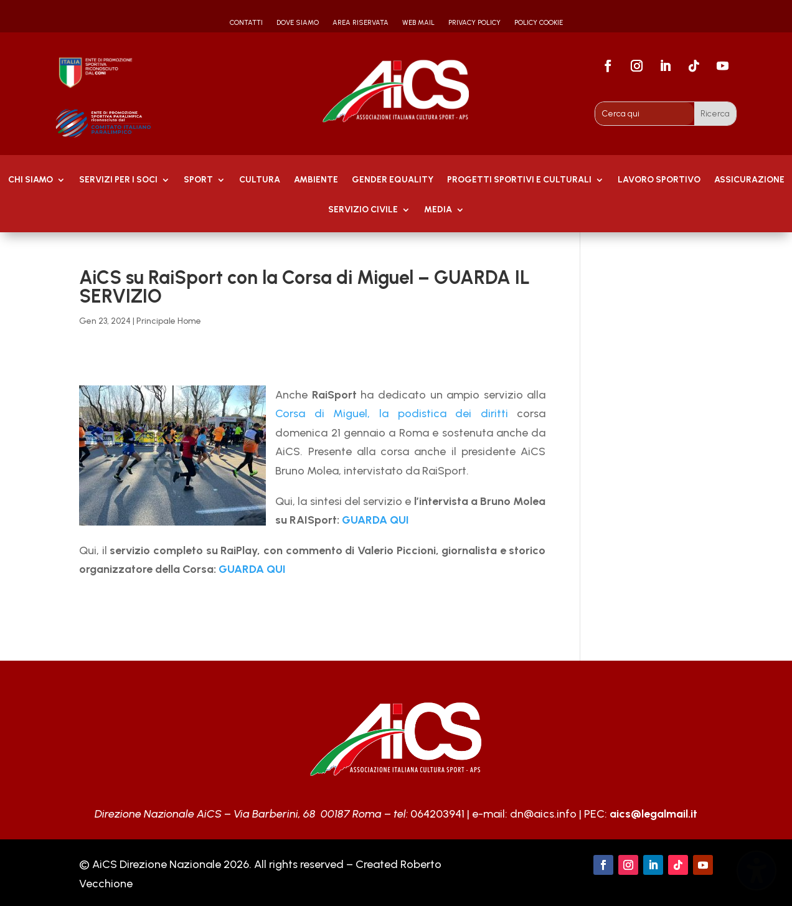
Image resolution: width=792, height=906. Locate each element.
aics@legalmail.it (653, 814)
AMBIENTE (316, 180)
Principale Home (168, 321)
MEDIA (438, 210)
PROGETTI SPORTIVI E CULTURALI (519, 180)
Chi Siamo (30, 180)
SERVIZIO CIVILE (363, 210)
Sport (198, 180)
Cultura (259, 180)
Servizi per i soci (118, 180)
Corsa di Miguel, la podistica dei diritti (391, 413)
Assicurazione (749, 180)
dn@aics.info (543, 814)
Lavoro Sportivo (659, 180)
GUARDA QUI (375, 520)
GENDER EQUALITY (392, 180)
